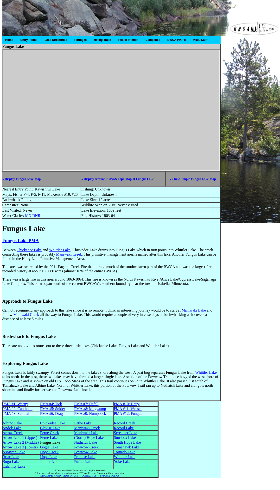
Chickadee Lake (29, 250)
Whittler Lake (59, 250)
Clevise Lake (50, 428)
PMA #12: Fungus (128, 413)
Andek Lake (12, 428)
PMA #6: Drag (51, 413)
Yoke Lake (122, 461)
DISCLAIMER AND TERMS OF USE (59, 475)
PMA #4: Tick (51, 404)
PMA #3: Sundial (16, 413)
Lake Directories (56, 40)
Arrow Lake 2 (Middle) (21, 442)
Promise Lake (84, 457)
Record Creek (124, 423)
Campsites (153, 40)
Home (9, 40)
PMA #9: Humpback (90, 413)
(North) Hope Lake (89, 437)
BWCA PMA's (176, 40)
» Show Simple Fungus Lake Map (193, 179)
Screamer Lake (125, 433)
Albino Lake (12, 423)
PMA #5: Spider (52, 409)
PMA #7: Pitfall (86, 404)
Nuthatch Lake (85, 442)
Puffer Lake (83, 461)
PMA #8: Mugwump (90, 409)
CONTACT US (88, 475)
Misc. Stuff (200, 40)
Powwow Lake (85, 452)
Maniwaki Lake (194, 310)
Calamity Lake (14, 466)
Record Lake (124, 428)
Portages (80, 40)
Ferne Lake (48, 437)
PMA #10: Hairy (127, 404)
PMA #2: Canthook (17, 409)
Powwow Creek (86, 447)
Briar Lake (11, 457)
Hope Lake (48, 457)
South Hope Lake (127, 442)
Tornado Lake (124, 452)
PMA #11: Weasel (127, 409)
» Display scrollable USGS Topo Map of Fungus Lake (117, 179)
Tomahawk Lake (127, 447)
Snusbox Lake (125, 437)
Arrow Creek (13, 433)
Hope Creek (49, 452)
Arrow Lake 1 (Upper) (20, 437)
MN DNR (32, 216)
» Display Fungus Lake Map (21, 179)
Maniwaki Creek (69, 254)
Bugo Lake (11, 461)
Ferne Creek (49, 433)
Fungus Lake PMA (20, 240)
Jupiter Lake (49, 461)
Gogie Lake (49, 447)
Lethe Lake (82, 423)
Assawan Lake (14, 452)
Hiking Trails (102, 40)
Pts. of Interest (128, 40)
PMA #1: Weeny (15, 404)
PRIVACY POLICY (110, 475)
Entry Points (29, 40)
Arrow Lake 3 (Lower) (20, 447)
